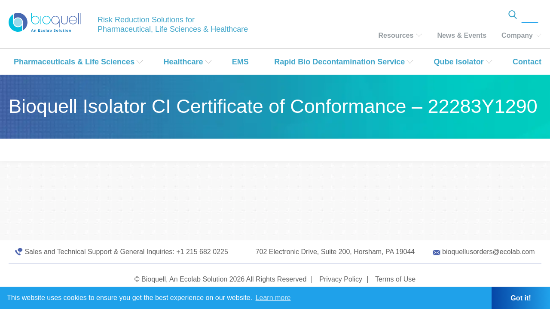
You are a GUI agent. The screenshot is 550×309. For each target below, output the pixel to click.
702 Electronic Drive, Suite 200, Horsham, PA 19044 (335, 251)
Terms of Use (395, 279)
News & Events (461, 35)
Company (517, 35)
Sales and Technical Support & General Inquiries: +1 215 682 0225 (126, 251)
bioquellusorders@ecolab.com (488, 251)
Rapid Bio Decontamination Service (339, 62)
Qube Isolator (459, 62)
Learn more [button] (273, 297)
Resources (396, 35)
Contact (527, 62)
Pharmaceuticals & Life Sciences (74, 62)
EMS (240, 62)
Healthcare (183, 62)
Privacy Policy (340, 279)
